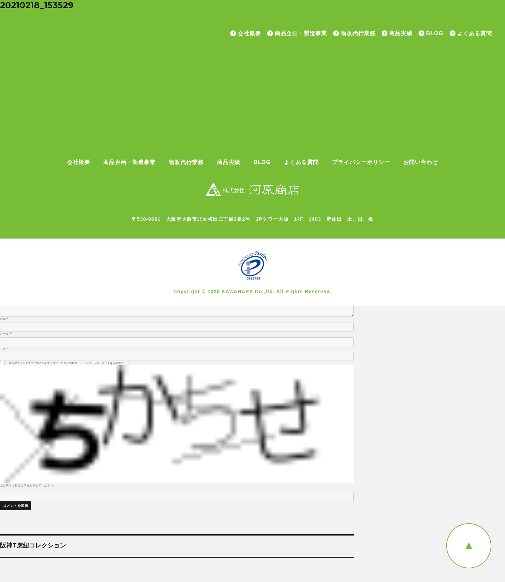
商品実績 (400, 33)
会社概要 (249, 33)
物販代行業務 (358, 33)
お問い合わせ (420, 162)
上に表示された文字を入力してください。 (28, 485)
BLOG (434, 33)
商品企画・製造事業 (301, 33)
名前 (4, 319)
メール (6, 333)
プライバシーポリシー (361, 162)
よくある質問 (474, 33)
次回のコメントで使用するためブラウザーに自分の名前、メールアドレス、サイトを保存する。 (67, 363)
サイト (4, 348)
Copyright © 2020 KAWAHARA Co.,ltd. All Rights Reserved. (252, 291)
